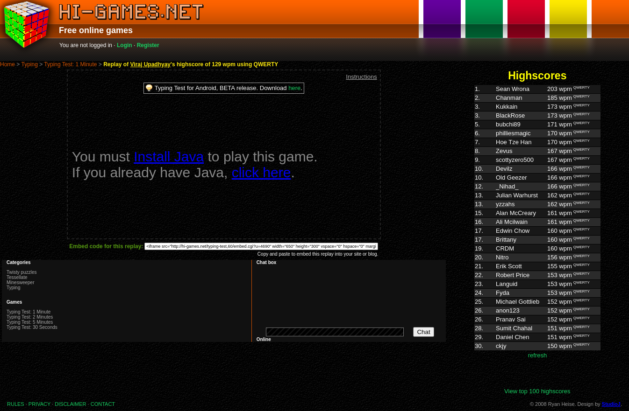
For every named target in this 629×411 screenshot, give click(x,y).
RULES (15, 404)
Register (148, 45)
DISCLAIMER (70, 404)
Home (7, 64)
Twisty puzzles (21, 272)
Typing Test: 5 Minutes (30, 322)
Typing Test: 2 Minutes (30, 317)
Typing (29, 64)
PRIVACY (39, 404)
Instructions (361, 76)
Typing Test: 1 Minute (70, 64)
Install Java (169, 156)
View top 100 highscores (537, 391)
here (294, 87)
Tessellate (17, 277)
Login (124, 45)
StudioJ (611, 404)
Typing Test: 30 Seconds (32, 327)
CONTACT (103, 404)
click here (261, 172)
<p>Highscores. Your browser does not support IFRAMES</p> (537, 236)
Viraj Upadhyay (150, 64)
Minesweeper (20, 282)
